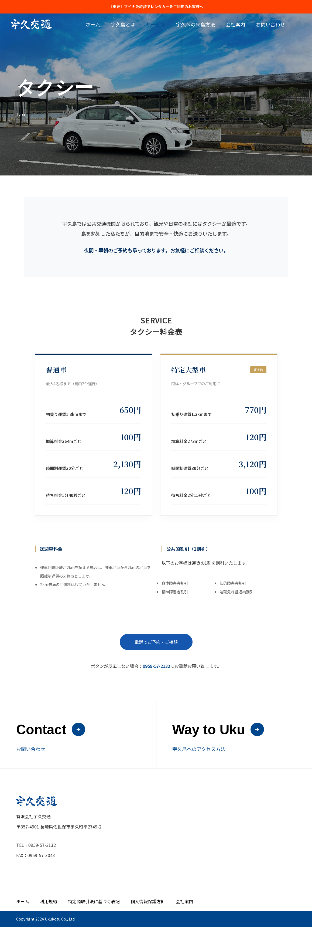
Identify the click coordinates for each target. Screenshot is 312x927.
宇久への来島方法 (195, 24)
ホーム (93, 24)
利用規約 (48, 901)
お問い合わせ (270, 24)
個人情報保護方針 (148, 901)
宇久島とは (123, 24)
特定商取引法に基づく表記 (94, 901)
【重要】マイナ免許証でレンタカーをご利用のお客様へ (156, 6)
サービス (155, 24)
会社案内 (235, 24)
